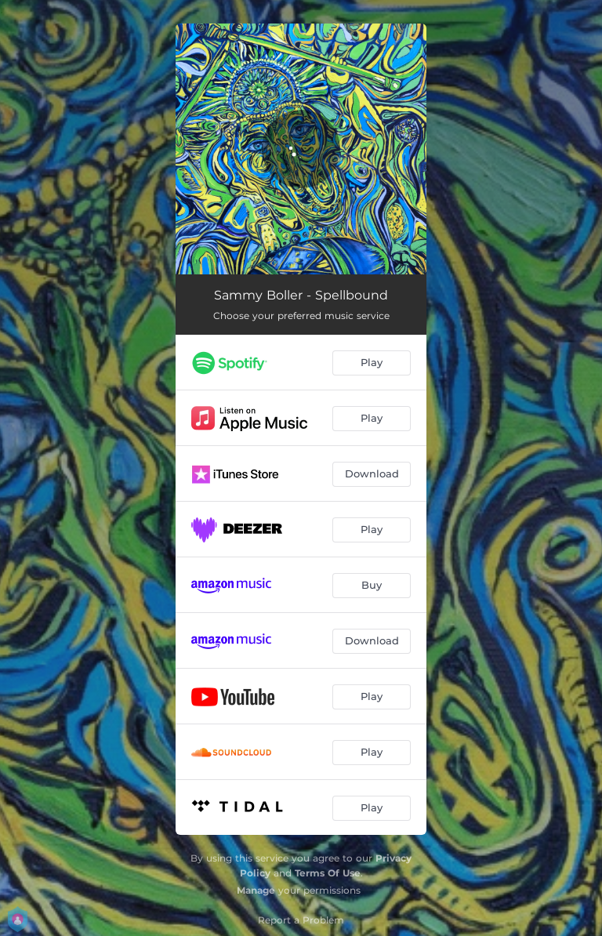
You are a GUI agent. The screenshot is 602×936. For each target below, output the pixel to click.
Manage (256, 890)
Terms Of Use (328, 873)
